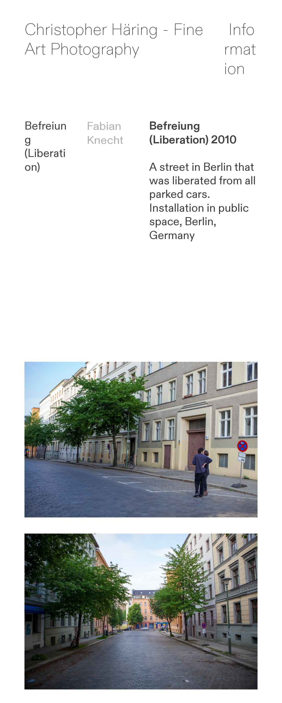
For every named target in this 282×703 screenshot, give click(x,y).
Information (240, 49)
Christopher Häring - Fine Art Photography (113, 39)
